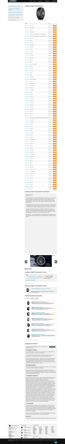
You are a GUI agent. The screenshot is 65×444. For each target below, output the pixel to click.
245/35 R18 (27, 98)
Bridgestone (35, 429)
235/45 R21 (27, 85)
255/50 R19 (27, 143)
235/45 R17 (27, 68)
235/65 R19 (27, 94)
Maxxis (46, 427)
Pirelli (46, 429)
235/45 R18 (27, 72)
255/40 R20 (27, 124)
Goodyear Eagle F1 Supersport (37, 307)
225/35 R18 (27, 34)
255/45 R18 (27, 130)
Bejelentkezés (54, 1)
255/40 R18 (27, 117)
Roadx (46, 430)
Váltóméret (10, 432)
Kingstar (40, 431)
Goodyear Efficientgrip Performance (38, 312)
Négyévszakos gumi (12, 435)
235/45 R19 (27, 81)
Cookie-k (10, 429)
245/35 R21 (27, 102)
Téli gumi (10, 434)
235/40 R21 (27, 66)
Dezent (40, 437)
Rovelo (46, 431)
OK (55, 442)
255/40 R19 (27, 122)
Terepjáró (36, 298)
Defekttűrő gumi (11, 436)
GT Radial (40, 429)
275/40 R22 (27, 165)
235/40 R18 (27, 55)
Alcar (34, 438)
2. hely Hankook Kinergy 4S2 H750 (27, 430)
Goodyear (40, 429)
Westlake (52, 431)
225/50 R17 (27, 49)
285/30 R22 (27, 169)
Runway (46, 431)
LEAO (40, 433)
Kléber (40, 431)
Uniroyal (52, 429)
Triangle (52, 429)
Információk (40, 1)
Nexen (46, 428)
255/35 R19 (27, 115)
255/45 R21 (27, 141)
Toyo (52, 428)
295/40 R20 (27, 182)
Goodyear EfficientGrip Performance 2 (39, 301)
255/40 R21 (27, 126)
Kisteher (32, 298)
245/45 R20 (27, 109)
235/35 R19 (27, 53)
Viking (52, 430)
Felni (35, 1)
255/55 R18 (27, 145)
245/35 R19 (27, 100)
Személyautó (27, 298)
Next (56, 262)
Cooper (34, 430)
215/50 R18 (27, 27)
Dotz (40, 438)
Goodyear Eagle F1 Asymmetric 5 (38, 323)
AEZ (33, 437)
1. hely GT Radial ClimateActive (27, 427)
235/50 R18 (27, 87)
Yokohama (52, 432)
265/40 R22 (27, 152)
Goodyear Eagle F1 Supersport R (38, 334)
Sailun (46, 432)
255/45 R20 (27, 137)
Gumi (31, 1)
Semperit (52, 426)
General (40, 427)
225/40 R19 (27, 40)
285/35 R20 (27, 173)
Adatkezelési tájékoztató (12, 428)
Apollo (34, 427)
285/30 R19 (27, 167)
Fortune (34, 433)
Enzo (46, 437)
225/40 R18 (27, 36)
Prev (25, 262)
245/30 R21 (27, 96)
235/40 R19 (27, 57)
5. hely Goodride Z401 (26, 437)
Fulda (40, 426)
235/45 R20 (27, 83)
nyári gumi (31, 195)
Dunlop (34, 431)
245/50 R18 (27, 111)
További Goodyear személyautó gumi (32, 339)
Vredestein (52, 431)
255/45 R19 (27, 132)
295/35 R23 (27, 180)
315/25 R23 (27, 188)
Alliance (34, 426)
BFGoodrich (35, 428)
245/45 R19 (27, 107)
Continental (34, 429)
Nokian (46, 429)
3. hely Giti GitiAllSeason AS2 (27, 432)
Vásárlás (55, 25)
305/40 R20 (27, 186)
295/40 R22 (27, 184)
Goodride (40, 428)
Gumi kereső (10, 431)
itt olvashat (11, 440)
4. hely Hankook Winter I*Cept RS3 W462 (27, 435)
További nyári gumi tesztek (29, 283)
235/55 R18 (27, 92)
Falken (34, 432)
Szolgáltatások (47, 1)
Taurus (52, 427)
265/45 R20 (27, 154)
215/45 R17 (27, 25)
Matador (46, 426)
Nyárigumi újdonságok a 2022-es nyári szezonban (40, 288)
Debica (34, 431)
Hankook (40, 430)
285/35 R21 (27, 175)
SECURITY (47, 433)
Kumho (40, 432)
